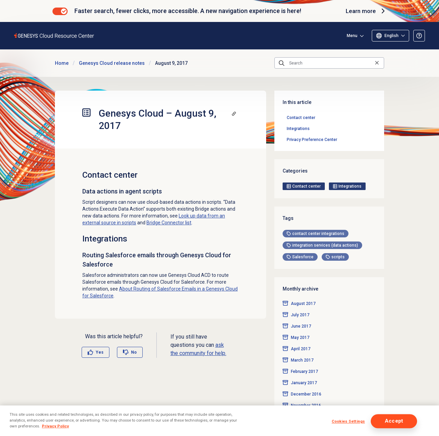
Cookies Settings (348, 421)
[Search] (329, 63)
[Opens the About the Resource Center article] (419, 36)
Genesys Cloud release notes (112, 63)
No (134, 352)
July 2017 (300, 304)
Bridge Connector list (168, 222)
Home (62, 63)
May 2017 (300, 326)
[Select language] (390, 36)
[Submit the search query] (281, 63)
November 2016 (306, 394)
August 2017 (303, 292)
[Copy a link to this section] (234, 113)
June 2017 (301, 315)
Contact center (301, 117)
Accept (394, 421)
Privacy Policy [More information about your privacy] (55, 426)
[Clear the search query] (377, 63)
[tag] (315, 222)
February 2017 (304, 360)
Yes (100, 352)
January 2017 (304, 371)
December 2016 (306, 383)
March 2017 (302, 349)
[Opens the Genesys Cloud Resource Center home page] (54, 35)
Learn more (365, 11)
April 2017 (300, 337)
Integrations (298, 128)
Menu (352, 35)
